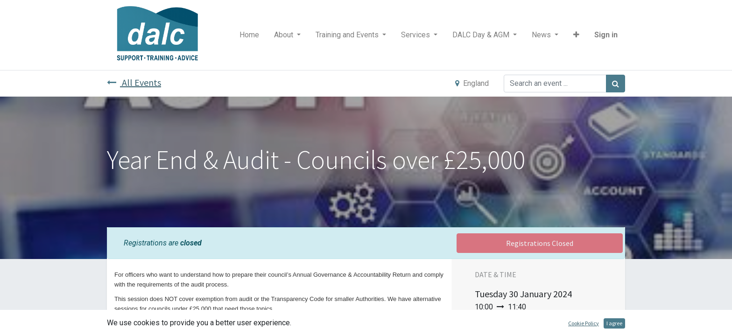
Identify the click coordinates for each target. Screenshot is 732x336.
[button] (576, 35)
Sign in (606, 34)
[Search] (615, 83)
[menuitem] (249, 35)
